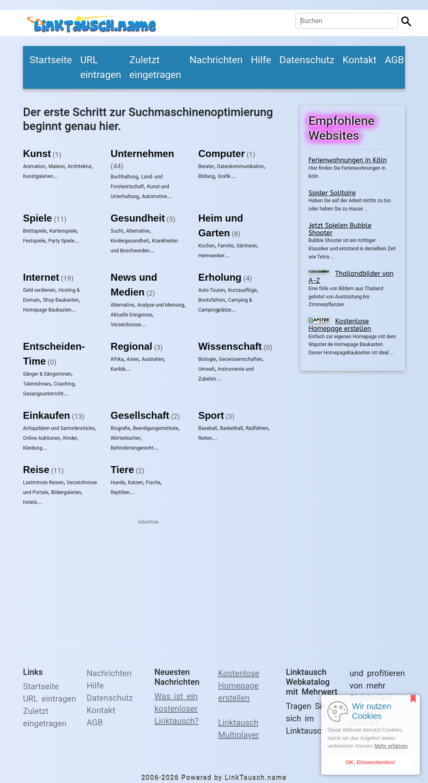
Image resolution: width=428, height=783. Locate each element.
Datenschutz (306, 60)
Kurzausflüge (242, 290)
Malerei (56, 166)
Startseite (51, 60)
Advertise (148, 522)
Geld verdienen (39, 290)
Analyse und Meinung (160, 305)
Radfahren (257, 428)
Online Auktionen (41, 438)
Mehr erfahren (391, 746)
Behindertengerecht (132, 448)
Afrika (117, 359)
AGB (394, 60)
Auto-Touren (211, 290)
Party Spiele (61, 241)
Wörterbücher (125, 438)
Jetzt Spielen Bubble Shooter (339, 229)
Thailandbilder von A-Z (350, 277)
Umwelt (206, 369)
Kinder (70, 438)
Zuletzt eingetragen (155, 67)
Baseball (207, 428)
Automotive (154, 196)
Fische (153, 482)
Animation (34, 166)
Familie (226, 246)
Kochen (206, 246)
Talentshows (37, 384)
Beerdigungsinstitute (155, 428)
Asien (133, 359)
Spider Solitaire (332, 193)
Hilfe (261, 60)
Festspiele (34, 241)
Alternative (138, 231)
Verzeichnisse (125, 325)
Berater (206, 166)
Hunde (117, 482)
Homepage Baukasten (47, 310)
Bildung (206, 176)
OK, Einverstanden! (371, 762)
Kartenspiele (63, 231)
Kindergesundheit (129, 241)
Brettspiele (34, 231)
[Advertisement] (352, 504)
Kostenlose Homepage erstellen (339, 325)
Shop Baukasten (60, 300)
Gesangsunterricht (43, 394)
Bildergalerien (66, 492)
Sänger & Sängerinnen (47, 374)
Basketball (231, 428)
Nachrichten (216, 60)
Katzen (135, 482)
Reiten (205, 438)
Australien (153, 359)
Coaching (64, 384)
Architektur (80, 166)
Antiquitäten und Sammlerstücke (58, 428)
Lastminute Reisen (43, 482)
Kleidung (32, 448)
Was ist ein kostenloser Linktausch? (176, 708)
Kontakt (360, 60)
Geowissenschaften (240, 359)
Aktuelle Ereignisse (131, 315)
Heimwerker (211, 256)
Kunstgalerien (38, 176)
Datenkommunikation (240, 166)
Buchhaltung (124, 177)
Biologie (207, 359)
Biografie (120, 428)
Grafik (224, 176)
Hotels (30, 502)
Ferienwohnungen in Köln (347, 160)
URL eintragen (100, 67)
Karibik (118, 369)
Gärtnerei (247, 246)
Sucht (116, 231)
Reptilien (119, 492)
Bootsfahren (212, 300)
